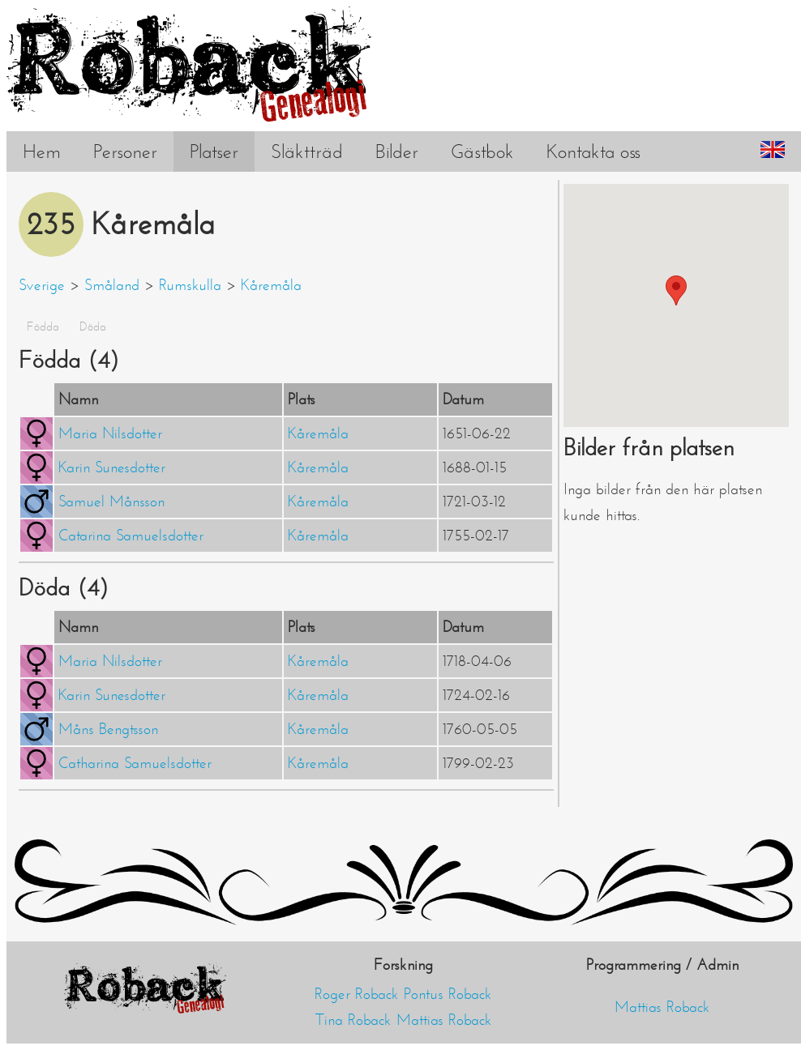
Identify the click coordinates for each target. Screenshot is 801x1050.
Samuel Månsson (111, 501)
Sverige (42, 285)
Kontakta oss (593, 151)
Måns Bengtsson (108, 729)
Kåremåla (271, 285)
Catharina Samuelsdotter (135, 763)
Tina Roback (353, 1020)
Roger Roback (357, 994)
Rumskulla (190, 285)
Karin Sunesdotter (111, 467)
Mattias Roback (444, 1020)
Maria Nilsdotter (110, 433)
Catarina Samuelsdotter (130, 535)
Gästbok (482, 151)
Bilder (396, 151)
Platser (214, 151)
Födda (43, 326)
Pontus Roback (448, 994)
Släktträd (307, 151)
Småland (111, 285)
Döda (92, 326)
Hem (42, 151)
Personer (125, 151)
